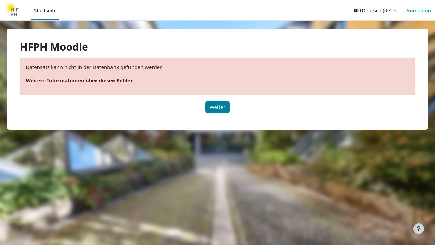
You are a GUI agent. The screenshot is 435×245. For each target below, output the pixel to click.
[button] (375, 10)
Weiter (217, 106)
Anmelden (418, 10)
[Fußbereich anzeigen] (418, 228)
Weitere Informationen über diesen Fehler (88, 80)
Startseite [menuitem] (45, 10)
